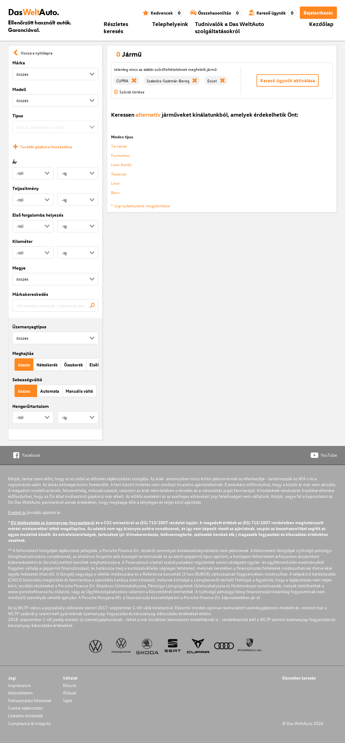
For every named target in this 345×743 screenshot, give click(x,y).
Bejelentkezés (318, 13)
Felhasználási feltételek (30, 700)
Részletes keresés (116, 27)
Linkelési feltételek (25, 716)
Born (115, 192)
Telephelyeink (170, 23)
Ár (14, 162)
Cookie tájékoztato (25, 708)
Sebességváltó (27, 379)
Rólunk (69, 685)
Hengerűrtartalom (30, 406)
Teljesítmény (25, 188)
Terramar (119, 146)
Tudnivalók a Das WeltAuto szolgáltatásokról (229, 27)
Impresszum (19, 685)
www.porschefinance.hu (31, 591)
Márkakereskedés (30, 294)
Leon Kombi (121, 164)
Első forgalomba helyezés (37, 215)
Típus (17, 116)
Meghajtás (23, 353)
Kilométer (22, 241)
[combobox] (55, 305)
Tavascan (119, 173)
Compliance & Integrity (29, 723)
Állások (69, 693)
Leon (115, 183)
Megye (19, 268)
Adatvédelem (20, 693)
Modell (19, 89)
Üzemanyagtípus (29, 327)
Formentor (120, 155)
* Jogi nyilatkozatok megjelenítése (140, 205)
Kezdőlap (321, 23)
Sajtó (67, 700)
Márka (18, 63)
